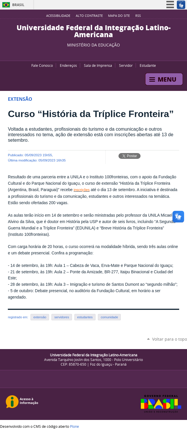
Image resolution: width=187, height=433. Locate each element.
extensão (39, 317)
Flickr (98, 53)
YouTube (83, 53)
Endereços (68, 65)
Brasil (18, 4)
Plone (74, 426)
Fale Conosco (42, 65)
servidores (61, 317)
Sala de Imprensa (98, 65)
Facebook (91, 53)
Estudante (148, 65)
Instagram (105, 53)
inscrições (82, 190)
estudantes (85, 317)
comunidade (109, 317)
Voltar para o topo (169, 339)
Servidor (126, 65)
